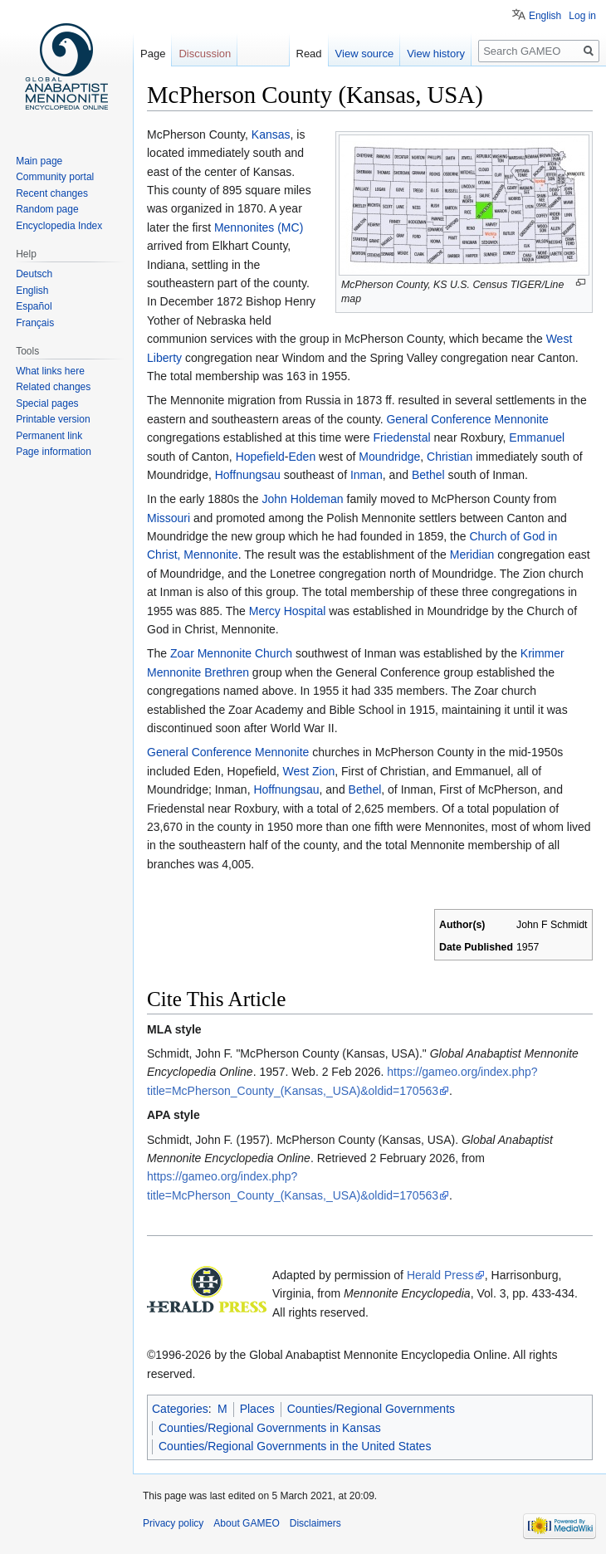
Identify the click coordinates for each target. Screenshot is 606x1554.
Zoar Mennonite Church (231, 653)
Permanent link (49, 436)
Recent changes (52, 193)
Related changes (53, 387)
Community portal (55, 177)
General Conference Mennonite (467, 419)
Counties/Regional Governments (371, 1408)
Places (257, 1408)
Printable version (53, 419)
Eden (301, 456)
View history (436, 53)
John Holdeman (303, 499)
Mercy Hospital (287, 611)
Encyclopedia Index (59, 226)
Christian (449, 456)
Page (152, 53)
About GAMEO (246, 1523)
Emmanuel (536, 437)
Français (35, 323)
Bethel (428, 474)
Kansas (271, 134)
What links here (50, 371)
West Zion (308, 771)
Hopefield (260, 456)
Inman (366, 474)
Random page (47, 209)
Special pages (47, 403)
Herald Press (440, 1275)
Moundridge (389, 456)
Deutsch (34, 274)
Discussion (204, 53)
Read (309, 53)
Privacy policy (173, 1523)
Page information (53, 451)
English (545, 16)
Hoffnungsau (248, 474)
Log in (582, 16)
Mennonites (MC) (258, 227)
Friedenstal (401, 437)
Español (33, 306)
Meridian (472, 554)
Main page (39, 161)
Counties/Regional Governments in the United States (295, 1446)
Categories (180, 1408)
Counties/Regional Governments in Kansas (270, 1427)
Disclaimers (315, 1523)
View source (364, 53)
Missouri (168, 518)
